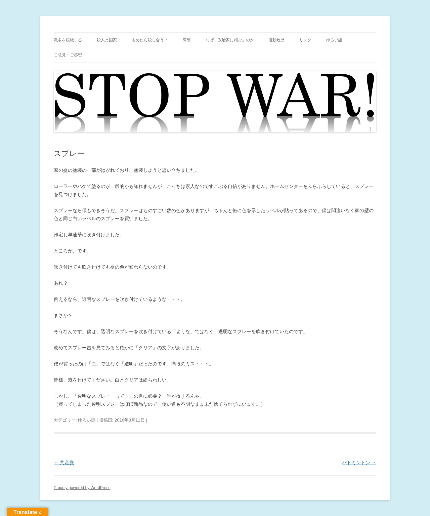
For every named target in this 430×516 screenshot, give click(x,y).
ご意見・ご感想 (68, 54)
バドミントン (359, 462)
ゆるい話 (334, 40)
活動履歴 (276, 40)
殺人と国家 (107, 40)
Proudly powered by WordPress (82, 487)
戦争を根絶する (68, 40)
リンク (305, 40)
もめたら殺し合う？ (150, 40)
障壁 (187, 40)
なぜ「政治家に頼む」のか (230, 40)
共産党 (64, 462)
